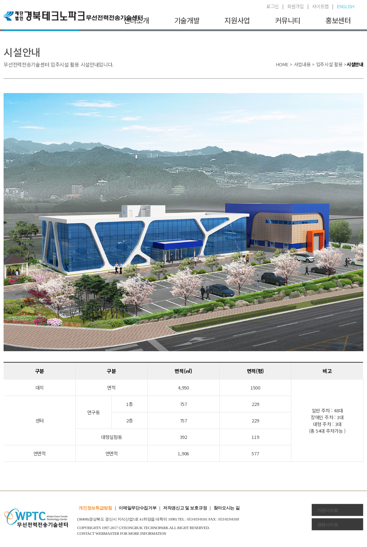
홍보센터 (338, 20)
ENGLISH (345, 6)
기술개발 (187, 20)
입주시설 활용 (329, 64)
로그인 (272, 6)
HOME (282, 64)
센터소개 (136, 20)
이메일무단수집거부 (137, 507)
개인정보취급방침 (95, 507)
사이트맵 (320, 6)
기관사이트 (327, 510)
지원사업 (237, 20)
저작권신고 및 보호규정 (185, 507)
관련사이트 (327, 524)
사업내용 (302, 64)
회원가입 (295, 6)
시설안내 (355, 64)
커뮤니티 (287, 20)
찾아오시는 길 (227, 507)
